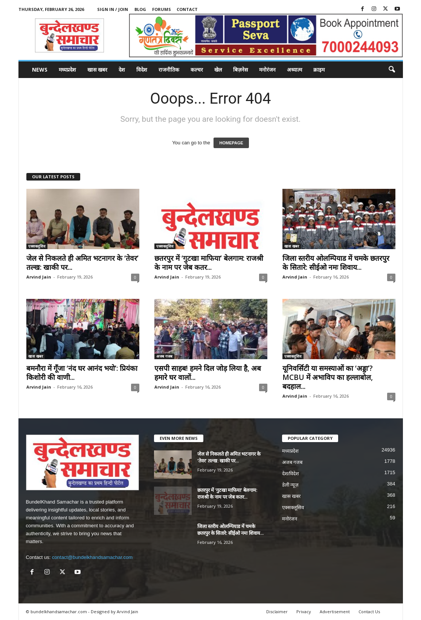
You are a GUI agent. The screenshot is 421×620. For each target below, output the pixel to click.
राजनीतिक (169, 69)
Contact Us (369, 611)
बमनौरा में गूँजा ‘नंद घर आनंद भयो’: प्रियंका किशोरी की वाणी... (81, 372)
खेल (218, 69)
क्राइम (319, 69)
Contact (187, 9)
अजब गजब (164, 356)
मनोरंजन (267, 69)
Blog (140, 9)
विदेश (141, 69)
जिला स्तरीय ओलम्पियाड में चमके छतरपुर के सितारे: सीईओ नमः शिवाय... (335, 262)
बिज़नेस (240, 69)
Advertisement (335, 611)
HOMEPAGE (231, 143)
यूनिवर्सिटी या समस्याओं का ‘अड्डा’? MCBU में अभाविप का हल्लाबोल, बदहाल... (327, 377)
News (39, 69)
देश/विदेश (290, 473)
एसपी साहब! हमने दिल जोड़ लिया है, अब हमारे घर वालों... (207, 372)
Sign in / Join (112, 9)
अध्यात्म (294, 69)
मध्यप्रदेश (67, 69)
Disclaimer (277, 611)
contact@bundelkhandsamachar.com (92, 557)
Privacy (303, 611)
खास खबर (97, 69)
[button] (391, 69)
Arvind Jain (38, 277)
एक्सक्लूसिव (37, 246)
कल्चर (197, 69)
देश (122, 69)
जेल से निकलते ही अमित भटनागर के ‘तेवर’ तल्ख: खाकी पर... (82, 262)
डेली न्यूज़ (290, 485)
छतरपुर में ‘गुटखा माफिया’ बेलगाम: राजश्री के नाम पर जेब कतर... (208, 262)
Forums (161, 9)
